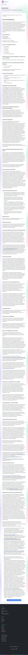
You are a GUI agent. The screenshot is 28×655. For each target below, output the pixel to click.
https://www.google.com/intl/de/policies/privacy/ (13, 589)
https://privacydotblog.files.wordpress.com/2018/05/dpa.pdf (14, 357)
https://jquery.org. (7, 558)
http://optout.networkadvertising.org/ (18, 454)
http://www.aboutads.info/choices (12, 456)
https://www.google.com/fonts (9, 535)
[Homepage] (5, 2)
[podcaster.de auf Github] (16, 649)
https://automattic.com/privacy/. (8, 368)
